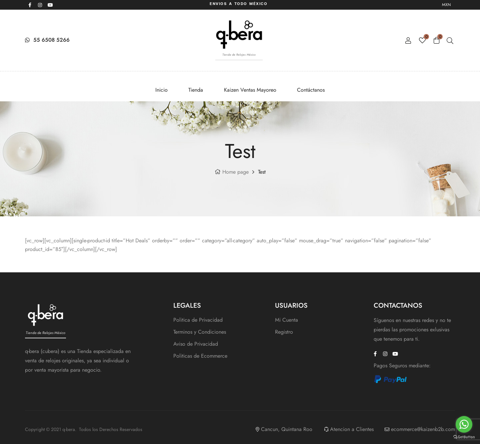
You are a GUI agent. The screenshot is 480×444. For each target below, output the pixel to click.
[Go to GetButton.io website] (464, 437)
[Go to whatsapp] (464, 424)
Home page (235, 172)
